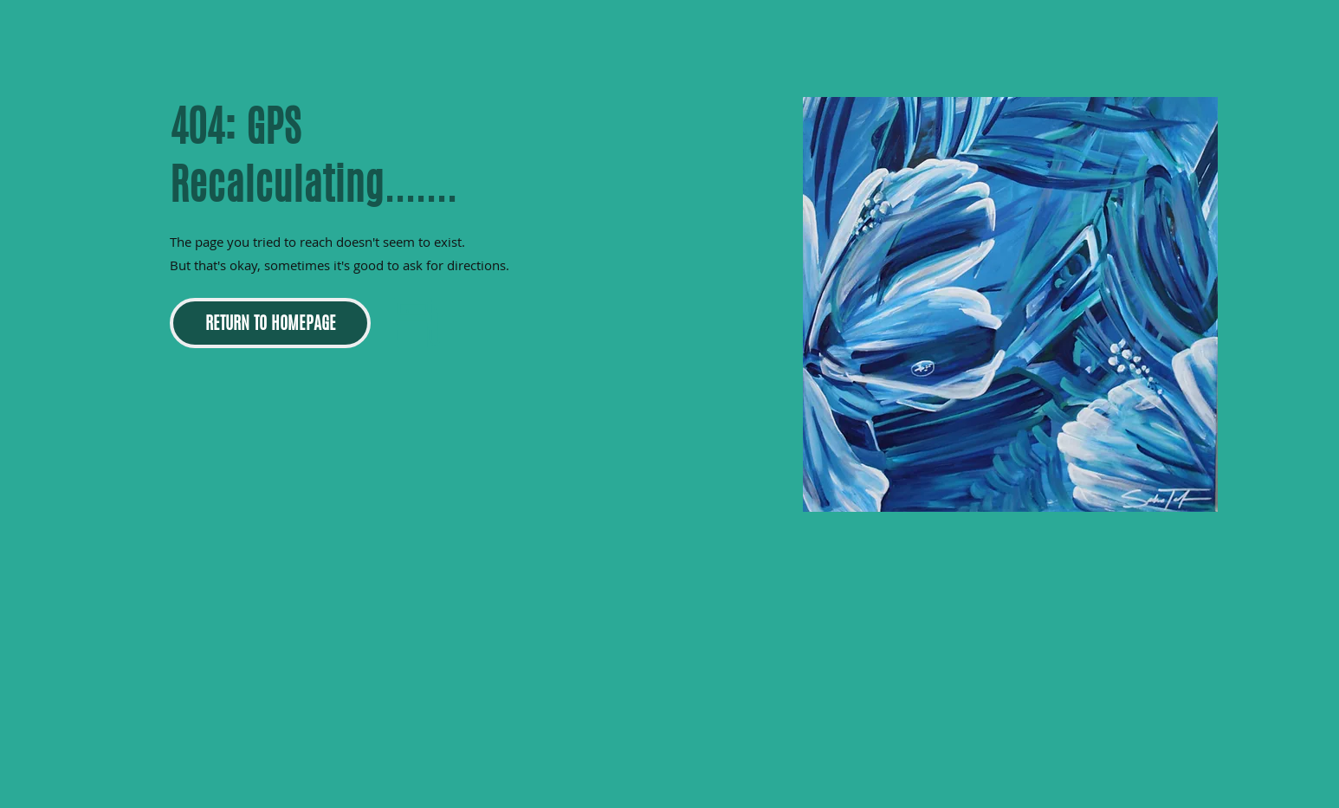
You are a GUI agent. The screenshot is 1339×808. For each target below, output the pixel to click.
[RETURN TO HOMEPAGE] (270, 323)
